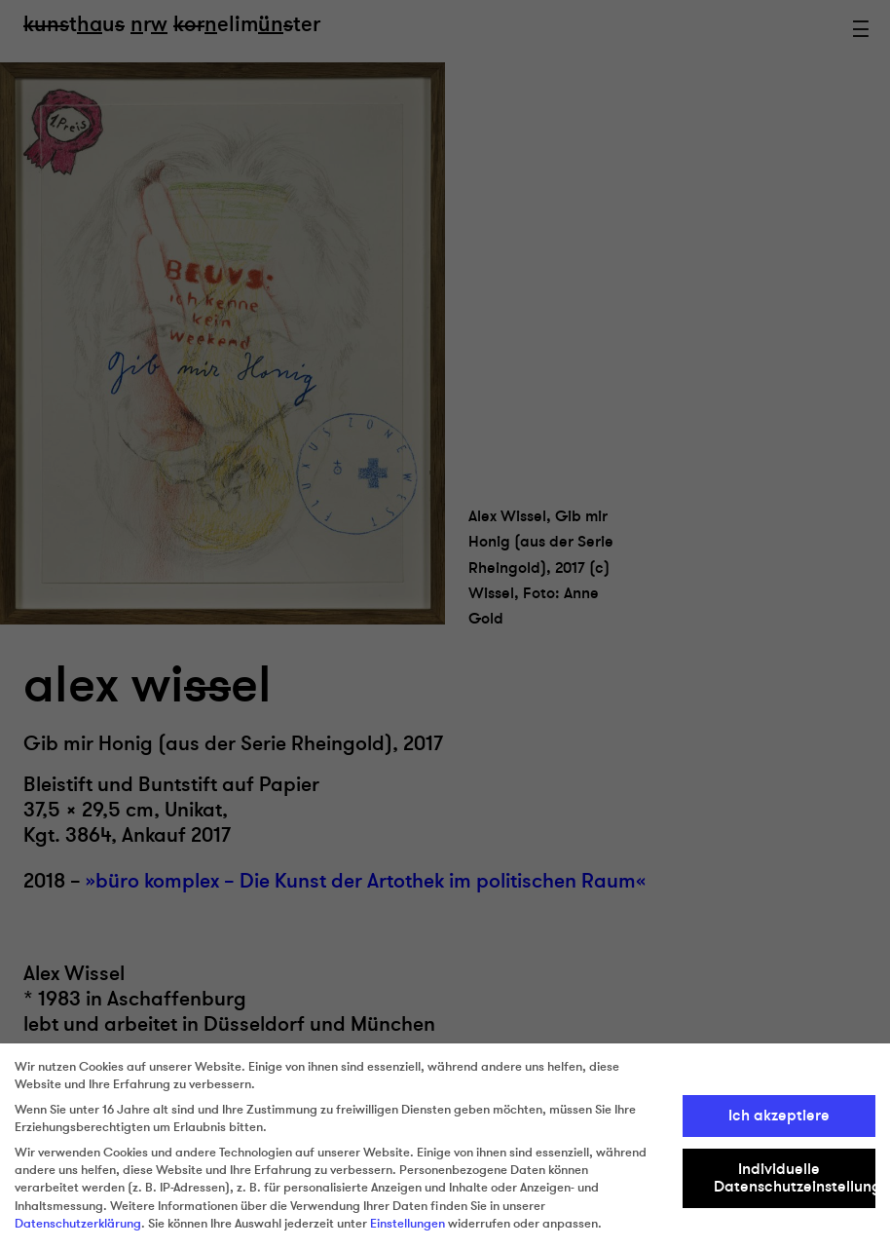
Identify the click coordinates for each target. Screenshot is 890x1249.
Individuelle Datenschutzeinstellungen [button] (794, 1177)
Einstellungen (407, 1223)
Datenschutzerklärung (78, 1223)
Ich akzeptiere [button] (779, 1115)
